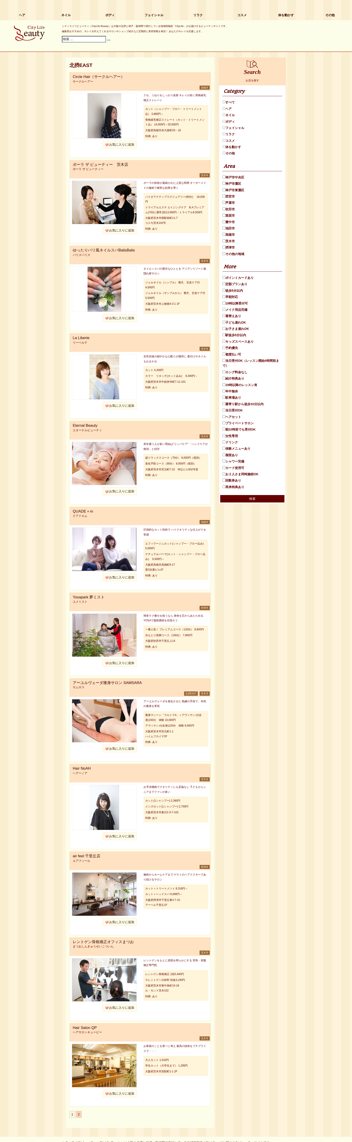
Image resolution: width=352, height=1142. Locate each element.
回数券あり (231, 480)
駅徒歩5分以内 (234, 335)
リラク (198, 15)
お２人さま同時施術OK (240, 474)
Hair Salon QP (85, 1028)
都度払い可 (231, 354)
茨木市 (228, 241)
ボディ (110, 15)
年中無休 (230, 391)
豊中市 (228, 222)
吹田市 (228, 209)
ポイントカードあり (238, 278)
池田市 (228, 228)
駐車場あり (231, 397)
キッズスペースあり (238, 341)
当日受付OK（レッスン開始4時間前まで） (250, 363)
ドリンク (230, 442)
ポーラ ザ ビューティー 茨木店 (100, 164)
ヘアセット (231, 417)
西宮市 (228, 196)
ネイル (66, 15)
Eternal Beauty (85, 425)
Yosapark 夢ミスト (89, 597)
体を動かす (286, 15)
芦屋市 (228, 202)
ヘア (22, 15)
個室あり (230, 455)
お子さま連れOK (235, 329)
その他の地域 (233, 254)
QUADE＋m (83, 511)
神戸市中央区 (233, 177)
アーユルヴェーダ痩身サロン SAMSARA (107, 683)
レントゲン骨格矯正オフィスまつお (103, 942)
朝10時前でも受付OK (239, 429)
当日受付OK (232, 410)
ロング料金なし (234, 372)
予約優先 (230, 348)
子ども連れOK (234, 322)
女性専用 (230, 436)
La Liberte (81, 338)
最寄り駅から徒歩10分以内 (243, 404)
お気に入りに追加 (121, 144)
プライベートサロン (238, 423)
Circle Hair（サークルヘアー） (99, 77)
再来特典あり (233, 487)
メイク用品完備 (234, 309)
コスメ (242, 15)
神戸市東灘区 (233, 190)
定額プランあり (234, 284)
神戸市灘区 (231, 183)
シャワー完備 (233, 461)
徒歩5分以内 (232, 290)
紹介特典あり (233, 378)
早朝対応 (230, 297)
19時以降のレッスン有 (239, 385)
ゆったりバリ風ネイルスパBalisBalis (104, 250)
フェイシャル (154, 15)
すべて (228, 102)
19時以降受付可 (235, 303)
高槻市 (228, 234)
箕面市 (228, 215)
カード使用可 (233, 468)
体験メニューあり (236, 448)
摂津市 (228, 247)
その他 (330, 15)
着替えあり (231, 316)
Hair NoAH (82, 768)
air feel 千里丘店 (86, 856)
